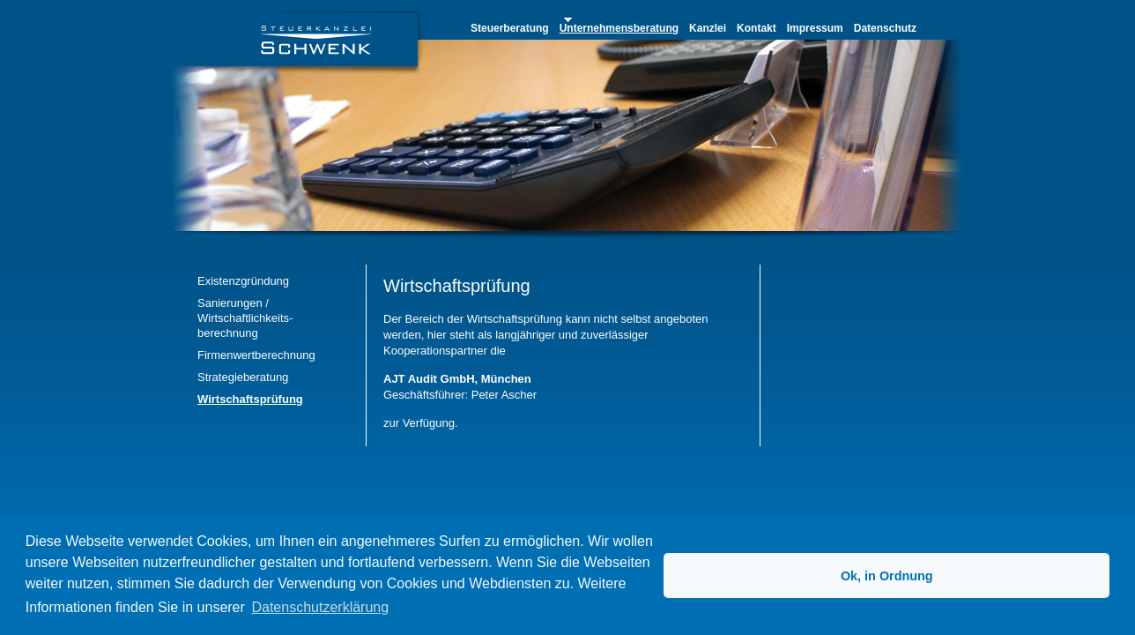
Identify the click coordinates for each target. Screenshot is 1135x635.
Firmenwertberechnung (256, 355)
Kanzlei (707, 28)
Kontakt (756, 28)
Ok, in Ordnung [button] (887, 576)
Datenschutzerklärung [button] (320, 607)
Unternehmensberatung (619, 28)
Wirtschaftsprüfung (250, 399)
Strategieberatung (242, 377)
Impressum (815, 28)
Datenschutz (885, 28)
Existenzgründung (243, 281)
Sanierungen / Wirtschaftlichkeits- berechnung (245, 318)
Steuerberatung (510, 28)
